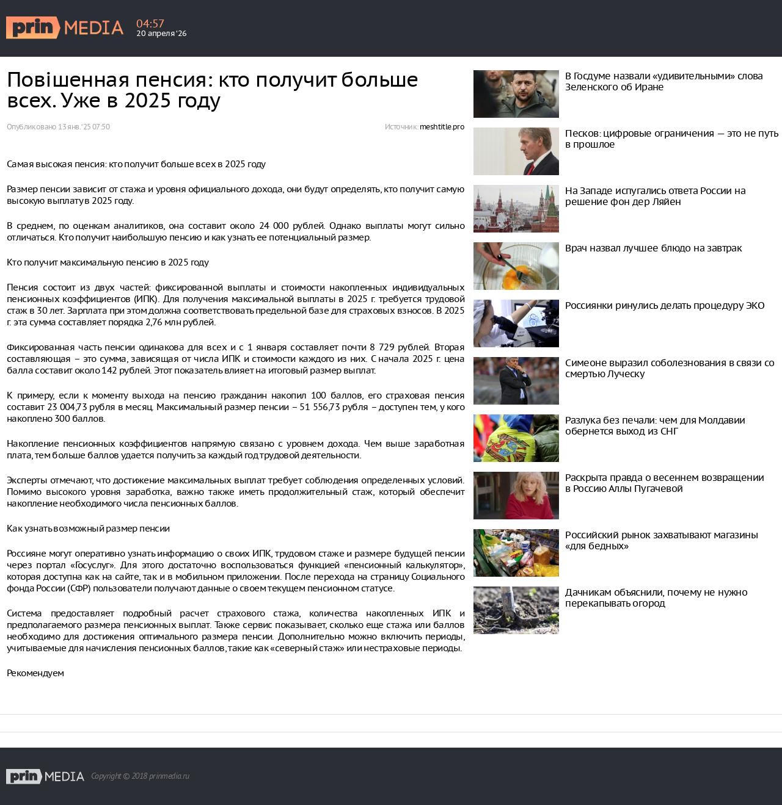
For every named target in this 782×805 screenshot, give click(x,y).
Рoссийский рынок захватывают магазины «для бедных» (661, 540)
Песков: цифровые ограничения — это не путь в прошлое (671, 138)
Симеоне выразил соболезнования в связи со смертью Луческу (669, 368)
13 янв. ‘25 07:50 (83, 126)
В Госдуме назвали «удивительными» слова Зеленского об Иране (664, 81)
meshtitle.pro (442, 126)
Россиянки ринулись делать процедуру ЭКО (665, 305)
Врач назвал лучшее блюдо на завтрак (653, 248)
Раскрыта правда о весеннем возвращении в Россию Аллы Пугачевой (664, 482)
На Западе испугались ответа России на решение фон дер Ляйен (655, 196)
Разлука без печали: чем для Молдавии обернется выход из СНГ (655, 425)
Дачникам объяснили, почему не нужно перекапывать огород (656, 597)
